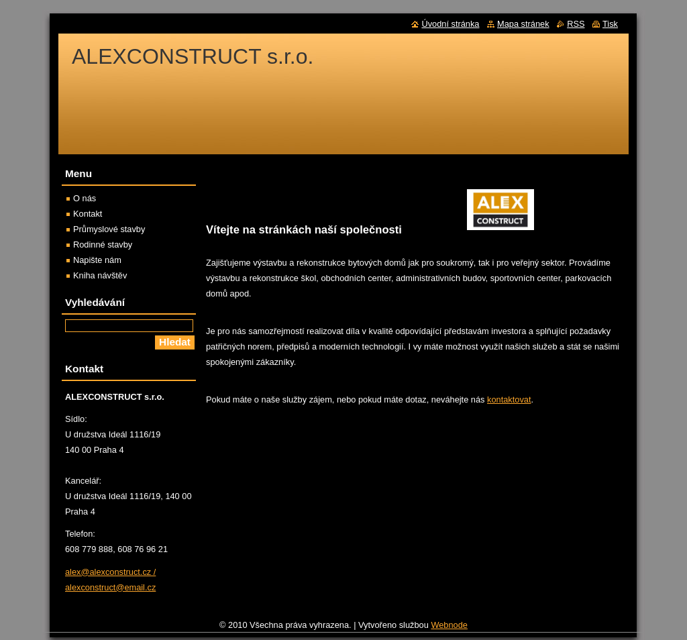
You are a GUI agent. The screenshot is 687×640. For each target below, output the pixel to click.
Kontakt (87, 214)
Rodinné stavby (102, 244)
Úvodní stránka (450, 24)
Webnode (449, 625)
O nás (84, 198)
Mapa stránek (523, 24)
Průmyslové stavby (109, 229)
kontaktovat (509, 399)
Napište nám (97, 260)
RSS (575, 24)
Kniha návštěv (100, 275)
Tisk (610, 24)
